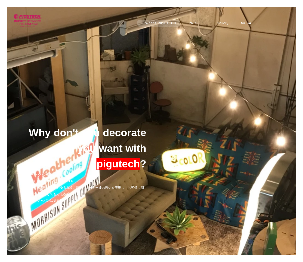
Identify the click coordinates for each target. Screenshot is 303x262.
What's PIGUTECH (160, 23)
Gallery (223, 23)
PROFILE (196, 23)
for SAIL (248, 23)
